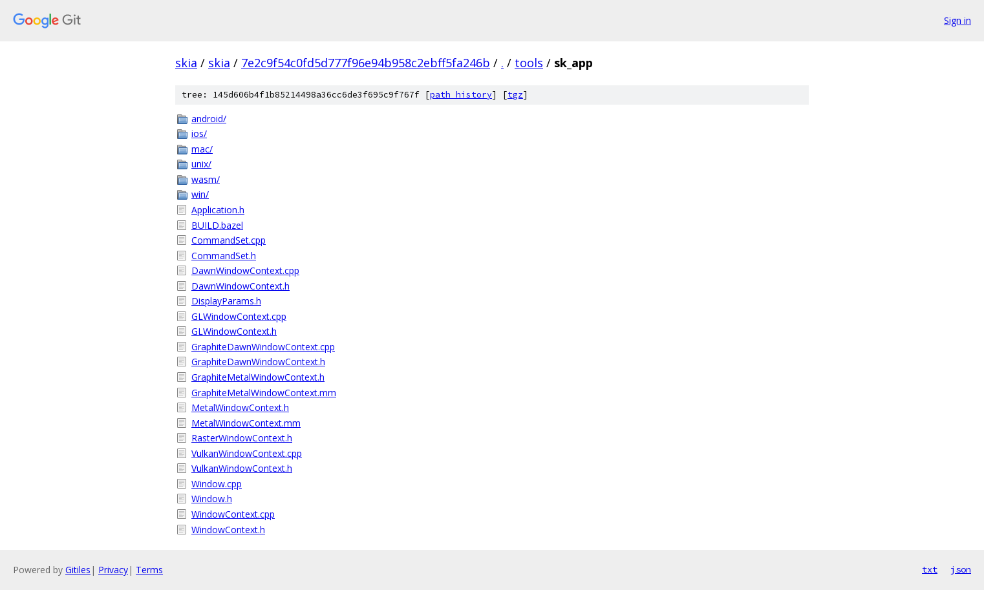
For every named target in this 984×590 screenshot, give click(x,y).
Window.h (211, 498)
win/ (200, 194)
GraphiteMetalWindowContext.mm (263, 392)
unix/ (201, 164)
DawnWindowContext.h (240, 286)
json (960, 569)
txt (929, 569)
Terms (149, 570)
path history (461, 94)
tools (529, 62)
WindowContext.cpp (233, 514)
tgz (515, 94)
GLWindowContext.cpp (238, 316)
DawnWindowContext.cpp (245, 270)
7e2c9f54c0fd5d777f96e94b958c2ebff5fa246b (365, 62)
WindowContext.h (228, 529)
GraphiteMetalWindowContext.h (258, 377)
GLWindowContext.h (234, 331)
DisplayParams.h (226, 301)
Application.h (217, 210)
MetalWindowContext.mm (246, 423)
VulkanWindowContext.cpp (246, 453)
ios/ (199, 133)
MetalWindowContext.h (240, 407)
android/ (208, 118)
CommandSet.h (223, 255)
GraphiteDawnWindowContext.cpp (263, 347)
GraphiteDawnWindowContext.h (258, 361)
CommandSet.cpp (228, 240)
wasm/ (205, 179)
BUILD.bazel (217, 225)
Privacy (113, 570)
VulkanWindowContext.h (241, 468)
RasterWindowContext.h (241, 438)
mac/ (202, 149)
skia (186, 62)
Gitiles (78, 570)
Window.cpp (216, 484)
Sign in (957, 20)
